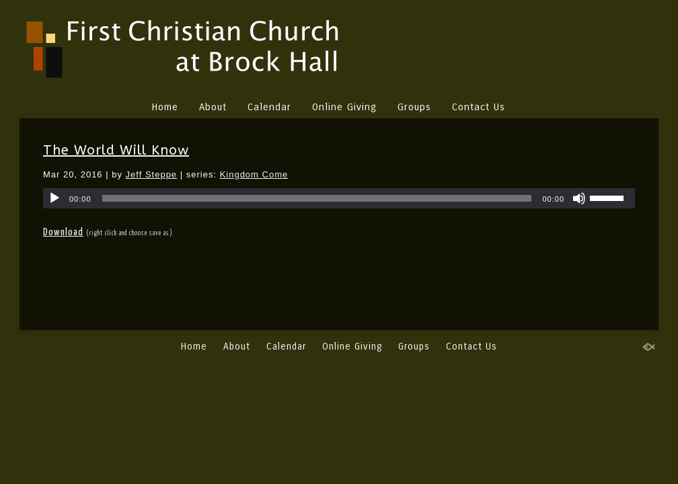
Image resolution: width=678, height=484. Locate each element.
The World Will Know (116, 150)
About (213, 107)
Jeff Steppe (152, 174)
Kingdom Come (254, 174)
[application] (339, 198)
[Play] (54, 198)
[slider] (317, 198)
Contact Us (478, 107)
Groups (414, 107)
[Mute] (579, 198)
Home (164, 107)
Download (63, 232)
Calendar (269, 107)
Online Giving (344, 107)
